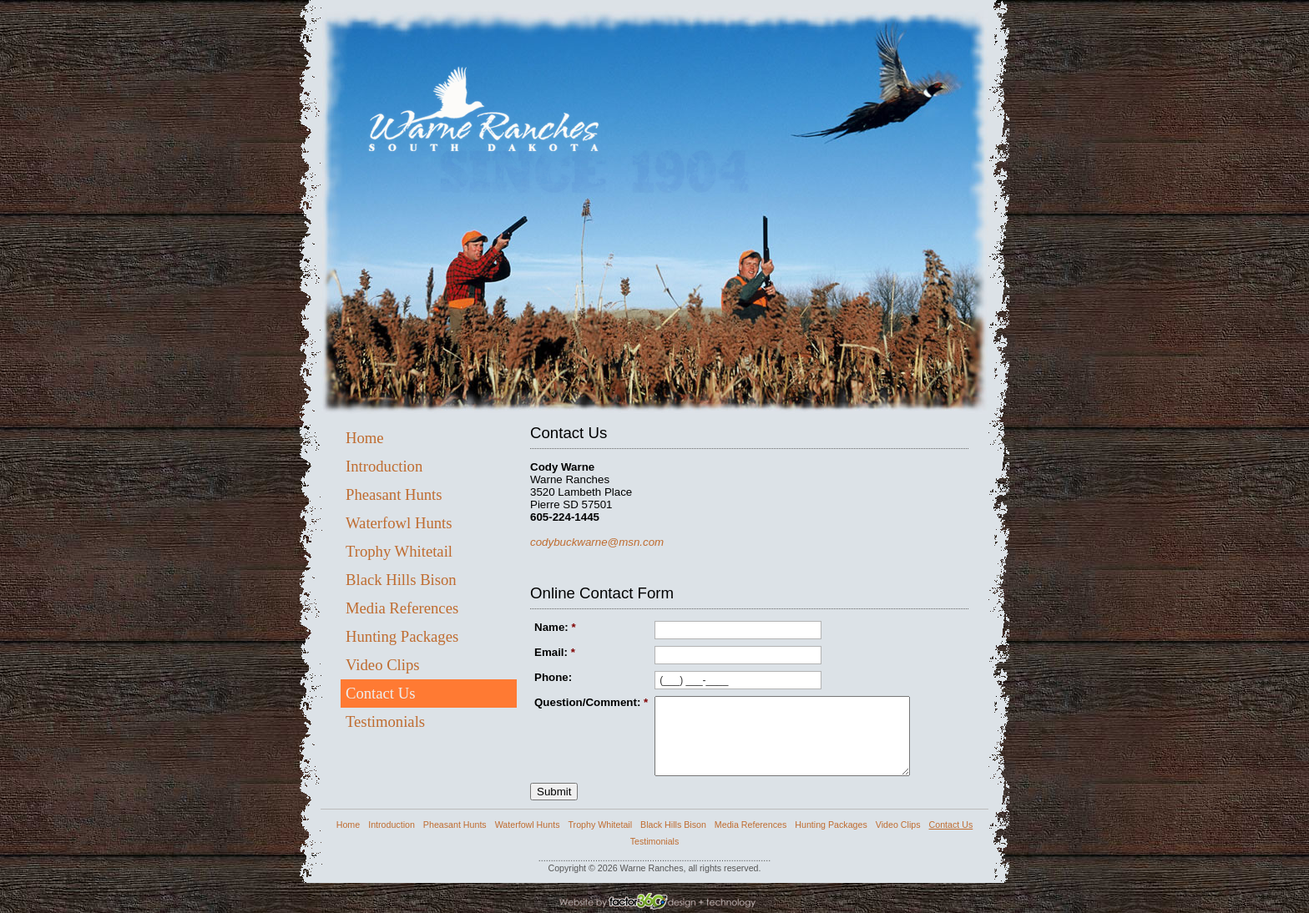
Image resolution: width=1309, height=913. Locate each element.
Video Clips (383, 664)
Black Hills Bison (401, 579)
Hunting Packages (402, 636)
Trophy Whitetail (399, 551)
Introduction (384, 466)
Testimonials (385, 721)
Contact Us (380, 693)
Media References (402, 608)
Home (365, 437)
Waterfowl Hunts (399, 523)
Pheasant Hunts (394, 494)
